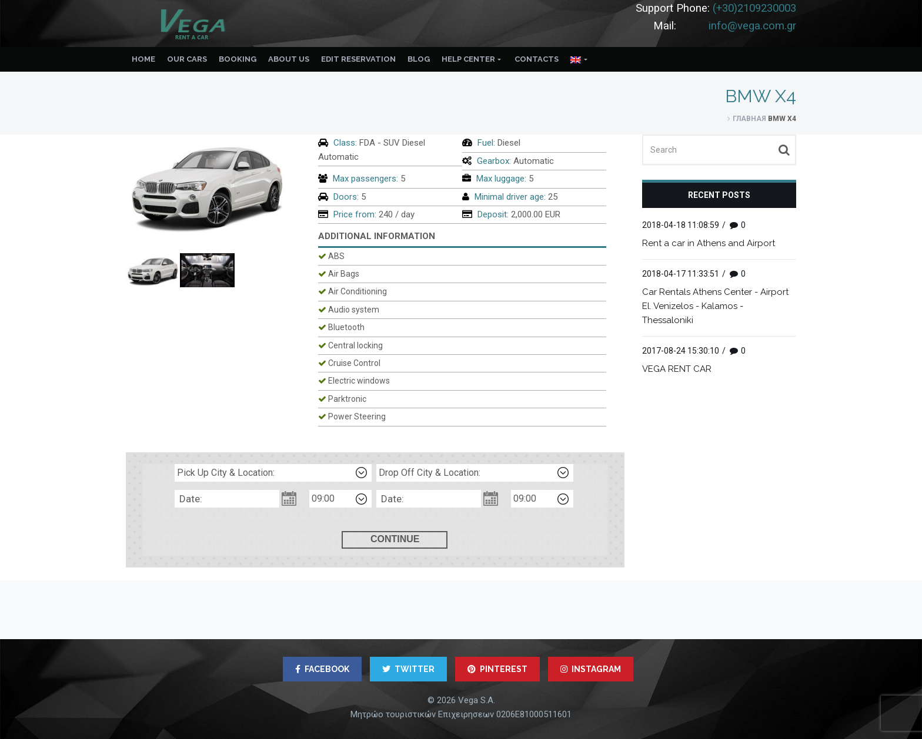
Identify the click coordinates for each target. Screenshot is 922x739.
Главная (749, 119)
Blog (418, 59)
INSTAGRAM (590, 669)
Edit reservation (358, 59)
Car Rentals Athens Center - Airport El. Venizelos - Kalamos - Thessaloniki (715, 306)
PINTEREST (497, 669)
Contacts (537, 59)
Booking (237, 59)
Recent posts (719, 195)
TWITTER (408, 669)
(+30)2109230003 (754, 8)
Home (143, 59)
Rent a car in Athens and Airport (708, 243)
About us (288, 59)
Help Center (468, 59)
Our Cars (187, 59)
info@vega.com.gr (752, 25)
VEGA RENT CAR (676, 369)
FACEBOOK (322, 669)
